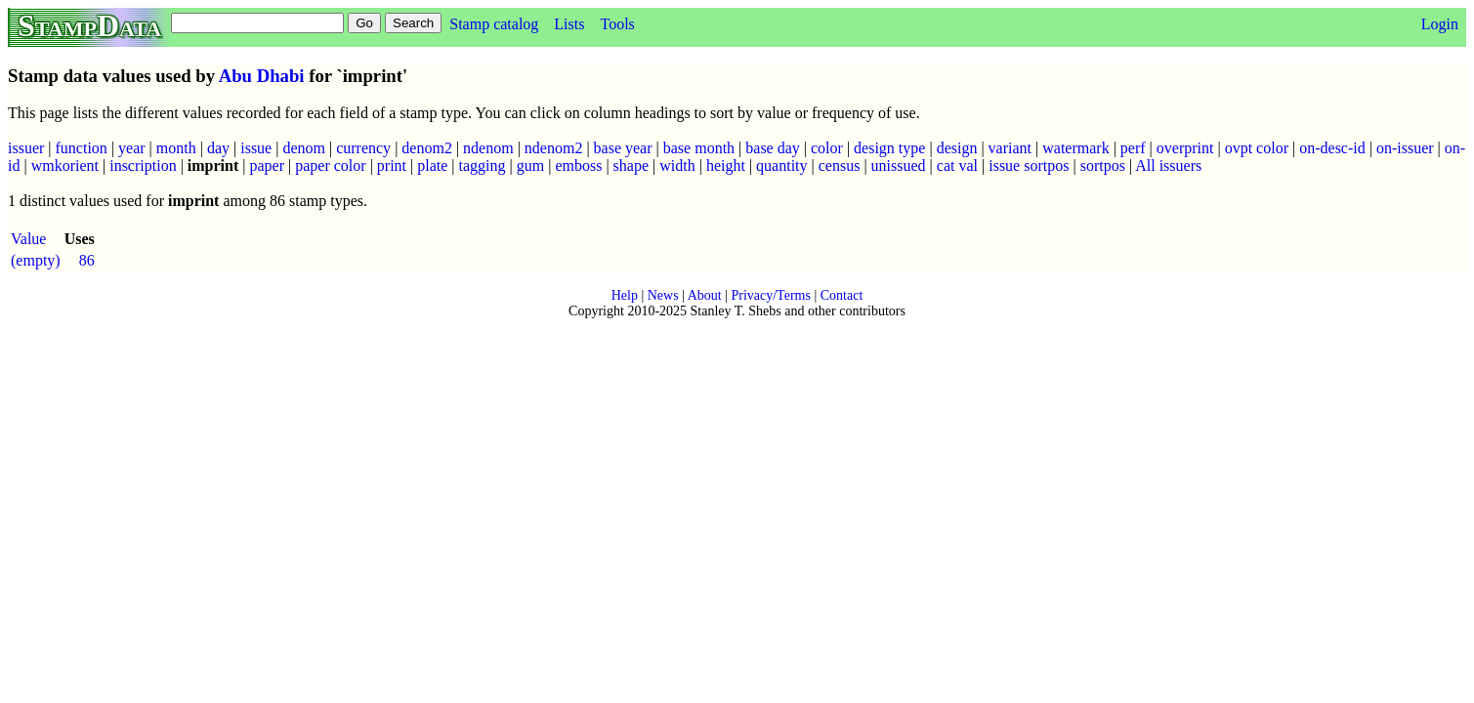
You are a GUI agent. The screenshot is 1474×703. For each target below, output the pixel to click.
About (705, 295)
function (81, 148)
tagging (482, 165)
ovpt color (1256, 148)
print (391, 165)
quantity (781, 165)
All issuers (1168, 165)
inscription (142, 165)
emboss (578, 165)
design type (889, 148)
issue (256, 148)
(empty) (36, 260)
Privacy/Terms (770, 295)
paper (266, 165)
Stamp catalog (493, 24)
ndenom (488, 148)
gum (530, 165)
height (725, 165)
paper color (330, 165)
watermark (1075, 148)
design (957, 148)
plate (432, 165)
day (218, 148)
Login (1439, 24)
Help (624, 295)
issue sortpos (1029, 165)
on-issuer (1405, 148)
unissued (898, 165)
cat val (957, 165)
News (663, 295)
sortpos (1102, 165)
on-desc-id (1332, 148)
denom (303, 148)
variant (1010, 148)
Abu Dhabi (262, 75)
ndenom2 (554, 148)
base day (772, 148)
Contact (842, 295)
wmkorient (65, 165)
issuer (26, 148)
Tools (617, 24)
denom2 (426, 148)
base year (623, 148)
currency (363, 148)
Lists (569, 24)
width (677, 165)
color (827, 148)
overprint (1185, 148)
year (132, 148)
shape (631, 165)
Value (28, 238)
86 (87, 260)
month (176, 148)
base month (699, 148)
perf (1133, 148)
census (840, 165)
